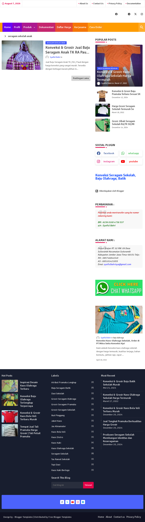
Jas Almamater (72, 426)
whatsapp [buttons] (133, 153)
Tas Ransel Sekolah (72, 459)
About (109, 516)
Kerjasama (80, 27)
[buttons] (116, 14)
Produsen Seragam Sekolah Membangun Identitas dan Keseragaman (118, 438)
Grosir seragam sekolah (72, 409)
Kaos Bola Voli (72, 431)
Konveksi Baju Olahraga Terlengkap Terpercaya (28, 401)
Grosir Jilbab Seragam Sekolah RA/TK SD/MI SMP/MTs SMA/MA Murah (125, 124)
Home (7, 27)
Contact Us (98, 3)
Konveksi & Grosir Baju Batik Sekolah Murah (119, 383)
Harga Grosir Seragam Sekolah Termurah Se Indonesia (123, 109)
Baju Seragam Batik (72, 387)
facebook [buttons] (109, 153)
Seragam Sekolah (72, 453)
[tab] (7, 27)
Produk (27, 27)
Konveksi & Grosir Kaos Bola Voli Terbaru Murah (30, 416)
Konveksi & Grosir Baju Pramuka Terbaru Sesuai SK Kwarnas (126, 94)
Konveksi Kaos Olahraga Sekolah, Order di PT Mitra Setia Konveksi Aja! (117, 342)
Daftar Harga (64, 27)
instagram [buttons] (109, 161)
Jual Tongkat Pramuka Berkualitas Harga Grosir (122, 423)
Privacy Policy (115, 3)
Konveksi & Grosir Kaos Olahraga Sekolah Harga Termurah (121, 396)
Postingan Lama (81, 78)
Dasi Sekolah (72, 393)
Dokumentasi (46, 27)
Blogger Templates (23, 517)
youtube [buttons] (133, 161)
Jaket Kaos (72, 420)
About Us (83, 3)
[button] (141, 27)
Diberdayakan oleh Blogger (109, 191)
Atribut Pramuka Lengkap (72, 382)
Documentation (133, 3)
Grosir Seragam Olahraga (72, 398)
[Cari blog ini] (67, 485)
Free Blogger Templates (60, 517)
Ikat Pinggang (72, 415)
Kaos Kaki (72, 442)
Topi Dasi (72, 464)
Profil (17, 27)
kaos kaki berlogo (72, 470)
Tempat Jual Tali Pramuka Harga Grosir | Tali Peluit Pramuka (30, 431)
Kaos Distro (72, 437)
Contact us (119, 516)
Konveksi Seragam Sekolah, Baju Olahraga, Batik (115, 177)
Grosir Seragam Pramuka (72, 404)
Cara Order (95, 27)
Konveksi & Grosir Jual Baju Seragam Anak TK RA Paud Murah (67, 50)
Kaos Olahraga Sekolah (72, 448)
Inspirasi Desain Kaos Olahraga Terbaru (29, 386)
